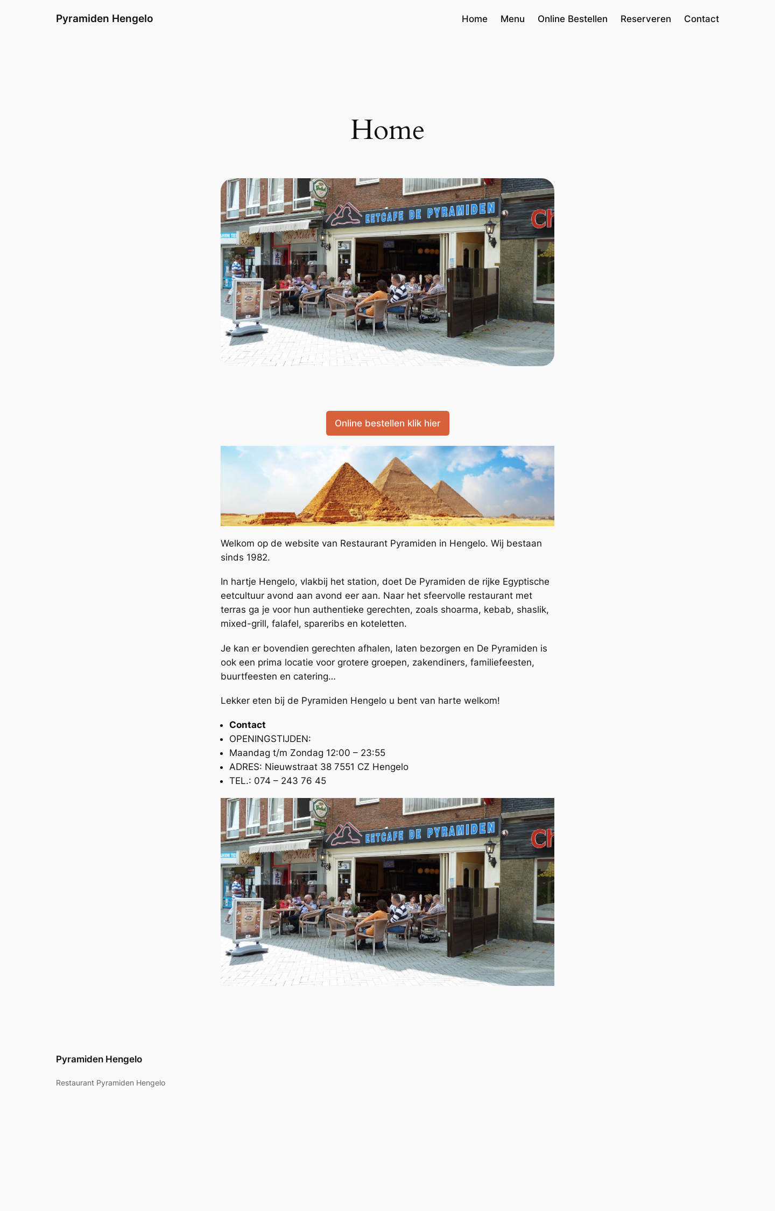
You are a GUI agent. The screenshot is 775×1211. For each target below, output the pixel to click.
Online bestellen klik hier (388, 423)
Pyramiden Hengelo (104, 18)
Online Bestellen (573, 18)
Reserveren (646, 18)
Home (475, 18)
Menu (513, 18)
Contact (701, 18)
